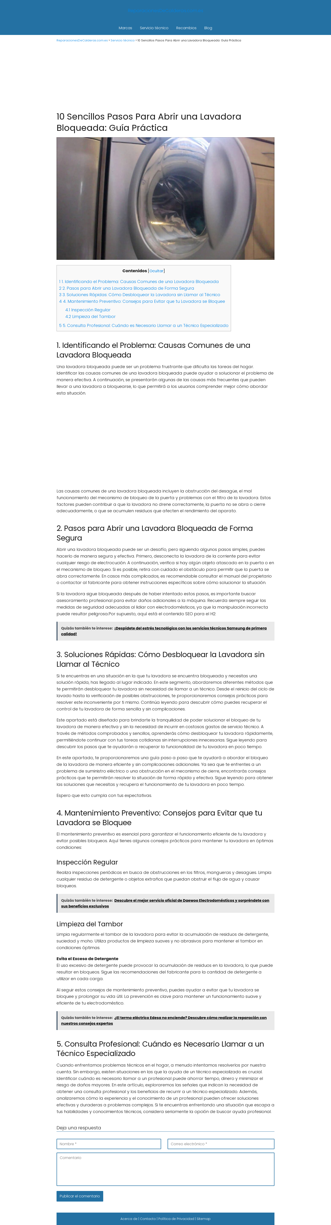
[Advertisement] (165, 76)
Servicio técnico (154, 28)
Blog (208, 28)
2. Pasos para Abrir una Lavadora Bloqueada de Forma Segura (126, 288)
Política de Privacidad (176, 1218)
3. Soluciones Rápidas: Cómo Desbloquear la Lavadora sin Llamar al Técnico (139, 295)
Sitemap (204, 1218)
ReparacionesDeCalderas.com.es (165, 10)
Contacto (148, 1218)
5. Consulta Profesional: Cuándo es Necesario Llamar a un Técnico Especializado (143, 325)
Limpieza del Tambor (90, 316)
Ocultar (156, 271)
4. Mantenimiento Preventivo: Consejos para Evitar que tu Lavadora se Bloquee (142, 301)
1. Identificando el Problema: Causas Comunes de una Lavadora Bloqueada (139, 281)
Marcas (125, 28)
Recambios (186, 28)
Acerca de (128, 1218)
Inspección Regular (88, 310)
